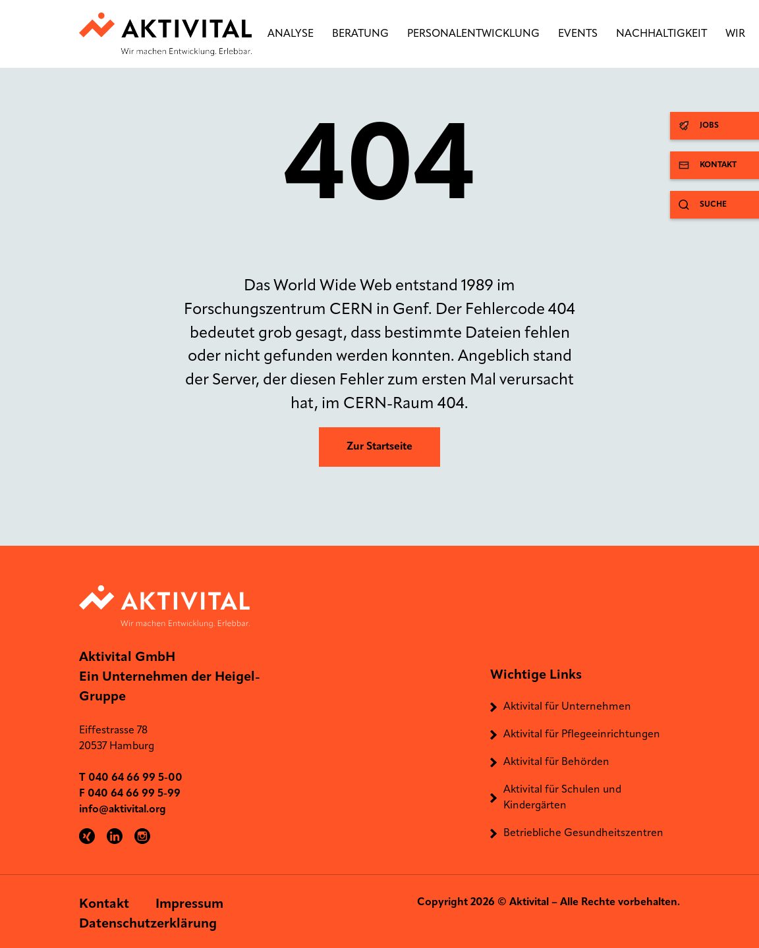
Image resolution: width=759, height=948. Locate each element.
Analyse (290, 34)
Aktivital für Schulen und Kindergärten (562, 798)
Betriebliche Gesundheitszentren (583, 833)
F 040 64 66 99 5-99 (130, 794)
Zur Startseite (379, 447)
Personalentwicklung (473, 34)
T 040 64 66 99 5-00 (131, 778)
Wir (735, 34)
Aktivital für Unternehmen (567, 707)
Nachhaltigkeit (661, 34)
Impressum (189, 904)
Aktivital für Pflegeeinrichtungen (581, 734)
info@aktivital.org (122, 809)
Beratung (360, 34)
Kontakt (104, 904)
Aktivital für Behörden (556, 762)
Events (578, 34)
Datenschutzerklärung (148, 924)
